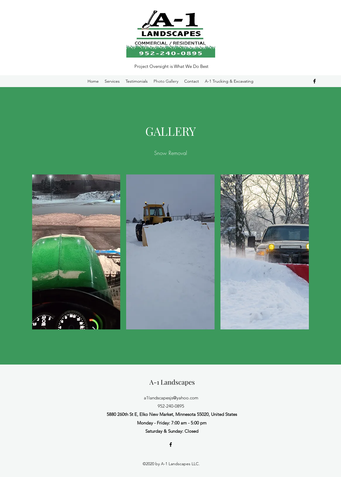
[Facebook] (314, 81)
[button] (76, 251)
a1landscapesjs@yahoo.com (171, 398)
